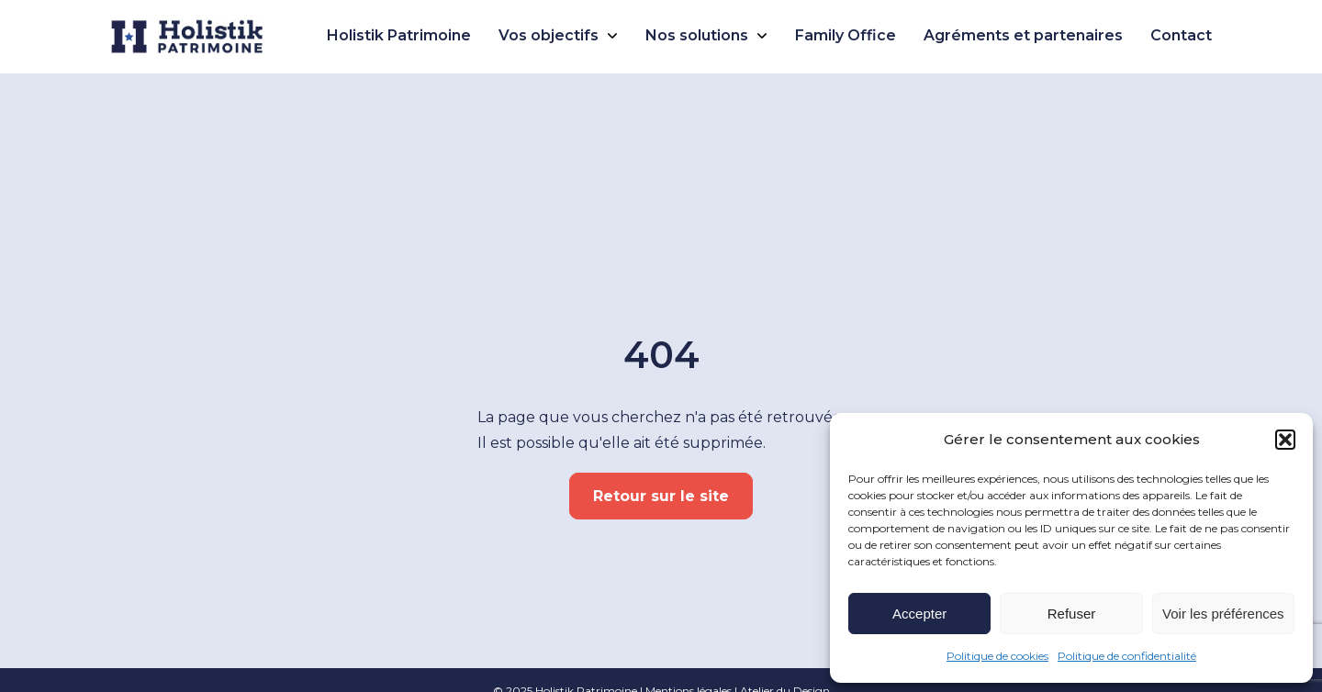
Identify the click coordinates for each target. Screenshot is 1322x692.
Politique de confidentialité (1127, 656)
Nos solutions (696, 35)
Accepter (919, 613)
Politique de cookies (997, 656)
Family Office (845, 35)
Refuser (1072, 613)
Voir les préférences (1223, 613)
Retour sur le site (661, 496)
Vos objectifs (549, 35)
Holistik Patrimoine (399, 35)
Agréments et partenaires (1023, 35)
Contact (1181, 35)
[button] (1285, 439)
